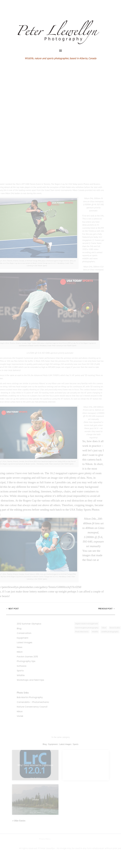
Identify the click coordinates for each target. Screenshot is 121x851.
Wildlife (25, 675)
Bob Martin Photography (34, 697)
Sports (24, 670)
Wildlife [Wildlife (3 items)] (100, 631)
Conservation (28, 633)
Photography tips (30, 661)
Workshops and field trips (35, 680)
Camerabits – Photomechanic (37, 702)
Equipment (27, 637)
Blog (23, 628)
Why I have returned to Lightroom (35, 765)
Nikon (24, 651)
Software (26, 666)
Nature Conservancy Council (36, 706)
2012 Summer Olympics (33, 623)
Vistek (24, 716)
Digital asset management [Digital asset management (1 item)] (91, 623)
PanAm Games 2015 (31, 656)
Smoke (35, 799)
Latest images (29, 642)
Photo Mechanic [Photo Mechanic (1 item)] (86, 631)
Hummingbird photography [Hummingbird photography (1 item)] (91, 628)
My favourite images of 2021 (86, 765)
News (24, 647)
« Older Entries (18, 820)
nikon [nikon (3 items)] (108, 628)
